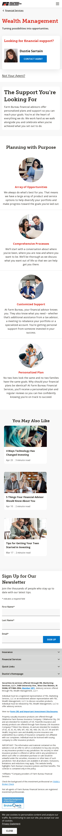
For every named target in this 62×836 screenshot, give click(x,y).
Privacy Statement (11, 823)
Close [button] (9, 830)
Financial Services (14, 10)
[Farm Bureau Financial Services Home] (16, 4)
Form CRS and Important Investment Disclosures (34, 711)
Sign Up (51, 639)
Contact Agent (33, 58)
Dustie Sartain (31, 51)
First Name (8, 606)
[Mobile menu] (57, 4)
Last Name (8, 620)
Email (5, 633)
